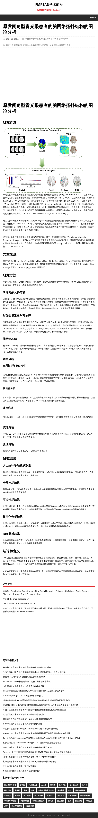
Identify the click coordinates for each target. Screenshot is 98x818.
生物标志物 (72, 795)
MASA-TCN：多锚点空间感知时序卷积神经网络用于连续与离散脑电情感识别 (36, 733)
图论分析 (40, 45)
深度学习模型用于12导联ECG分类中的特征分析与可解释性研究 (30, 728)
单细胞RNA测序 (10, 801)
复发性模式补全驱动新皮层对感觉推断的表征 (22, 723)
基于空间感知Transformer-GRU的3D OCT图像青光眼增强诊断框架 (32, 742)
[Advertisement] (49, 76)
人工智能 (27, 795)
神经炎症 (89, 801)
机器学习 (50, 795)
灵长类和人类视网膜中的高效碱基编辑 (19, 766)
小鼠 (32, 790)
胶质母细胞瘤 (85, 795)
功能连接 (7, 795)
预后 (69, 801)
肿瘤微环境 (29, 806)
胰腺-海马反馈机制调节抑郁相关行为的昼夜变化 (24, 676)
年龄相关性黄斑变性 (46, 790)
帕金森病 (78, 801)
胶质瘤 (17, 795)
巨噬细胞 (7, 790)
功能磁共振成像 (29, 45)
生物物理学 (45, 39)
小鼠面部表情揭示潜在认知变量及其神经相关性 (23, 686)
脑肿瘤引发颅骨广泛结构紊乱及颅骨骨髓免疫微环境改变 (27, 719)
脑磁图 (17, 790)
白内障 (43, 785)
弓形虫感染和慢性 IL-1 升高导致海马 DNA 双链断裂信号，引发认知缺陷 (34, 672)
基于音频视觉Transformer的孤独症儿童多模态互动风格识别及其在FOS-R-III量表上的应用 (42, 738)
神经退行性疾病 (64, 45)
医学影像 (37, 39)
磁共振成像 (38, 795)
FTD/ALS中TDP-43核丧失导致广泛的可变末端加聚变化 (26, 681)
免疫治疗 (60, 801)
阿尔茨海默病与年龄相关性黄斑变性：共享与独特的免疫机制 (29, 756)
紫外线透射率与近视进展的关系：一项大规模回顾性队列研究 (29, 761)
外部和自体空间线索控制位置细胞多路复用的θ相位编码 (27, 667)
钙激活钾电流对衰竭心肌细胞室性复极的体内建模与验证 (27, 747)
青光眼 (22, 785)
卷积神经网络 (80, 790)
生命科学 (60, 39)
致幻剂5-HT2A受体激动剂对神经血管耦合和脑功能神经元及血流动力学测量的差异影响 (40, 705)
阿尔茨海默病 (17, 806)
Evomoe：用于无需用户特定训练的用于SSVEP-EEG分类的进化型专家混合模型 (37, 752)
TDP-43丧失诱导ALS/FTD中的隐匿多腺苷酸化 (23, 695)
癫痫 (25, 790)
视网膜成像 (33, 785)
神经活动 (62, 785)
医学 (66, 39)
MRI (69, 790)
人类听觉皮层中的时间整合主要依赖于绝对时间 (23, 714)
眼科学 (53, 39)
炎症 (6, 806)
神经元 (84, 785)
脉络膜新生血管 (10, 785)
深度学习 (60, 795)
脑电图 (50, 801)
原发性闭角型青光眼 (14, 45)
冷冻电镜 (60, 790)
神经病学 (29, 39)
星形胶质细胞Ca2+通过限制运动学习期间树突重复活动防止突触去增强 (34, 691)
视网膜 (52, 785)
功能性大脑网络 (50, 45)
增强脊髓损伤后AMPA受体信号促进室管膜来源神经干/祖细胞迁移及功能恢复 (36, 700)
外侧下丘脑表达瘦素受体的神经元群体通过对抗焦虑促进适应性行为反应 (34, 709)
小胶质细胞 (24, 801)
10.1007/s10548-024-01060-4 (21, 603)
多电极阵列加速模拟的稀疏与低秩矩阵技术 (21, 771)
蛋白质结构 (74, 785)
